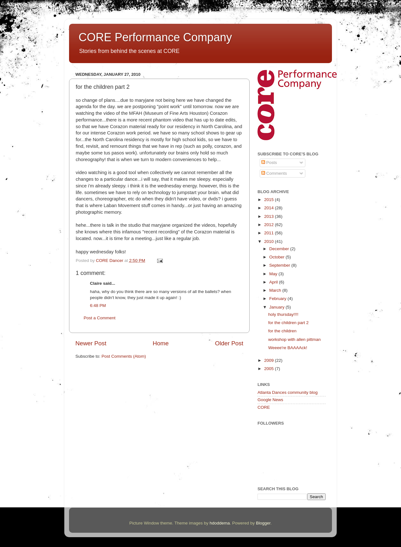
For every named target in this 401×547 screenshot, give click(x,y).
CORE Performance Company (155, 37)
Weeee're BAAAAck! (287, 347)
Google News (270, 399)
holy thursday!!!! (283, 314)
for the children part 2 (288, 322)
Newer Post (90, 343)
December (279, 248)
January (277, 307)
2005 (269, 368)
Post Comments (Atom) (124, 356)
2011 (269, 233)
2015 (269, 199)
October (277, 257)
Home (161, 343)
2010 (269, 241)
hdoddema (220, 523)
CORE (264, 407)
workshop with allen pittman (294, 339)
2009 (269, 360)
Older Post (229, 343)
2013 (269, 216)
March (275, 290)
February (278, 298)
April (274, 282)
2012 (269, 224)
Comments (274, 173)
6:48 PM (98, 305)
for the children (282, 331)
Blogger (263, 523)
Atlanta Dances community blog (288, 392)
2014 (269, 207)
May (273, 273)
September (280, 265)
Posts (269, 162)
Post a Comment (100, 318)
